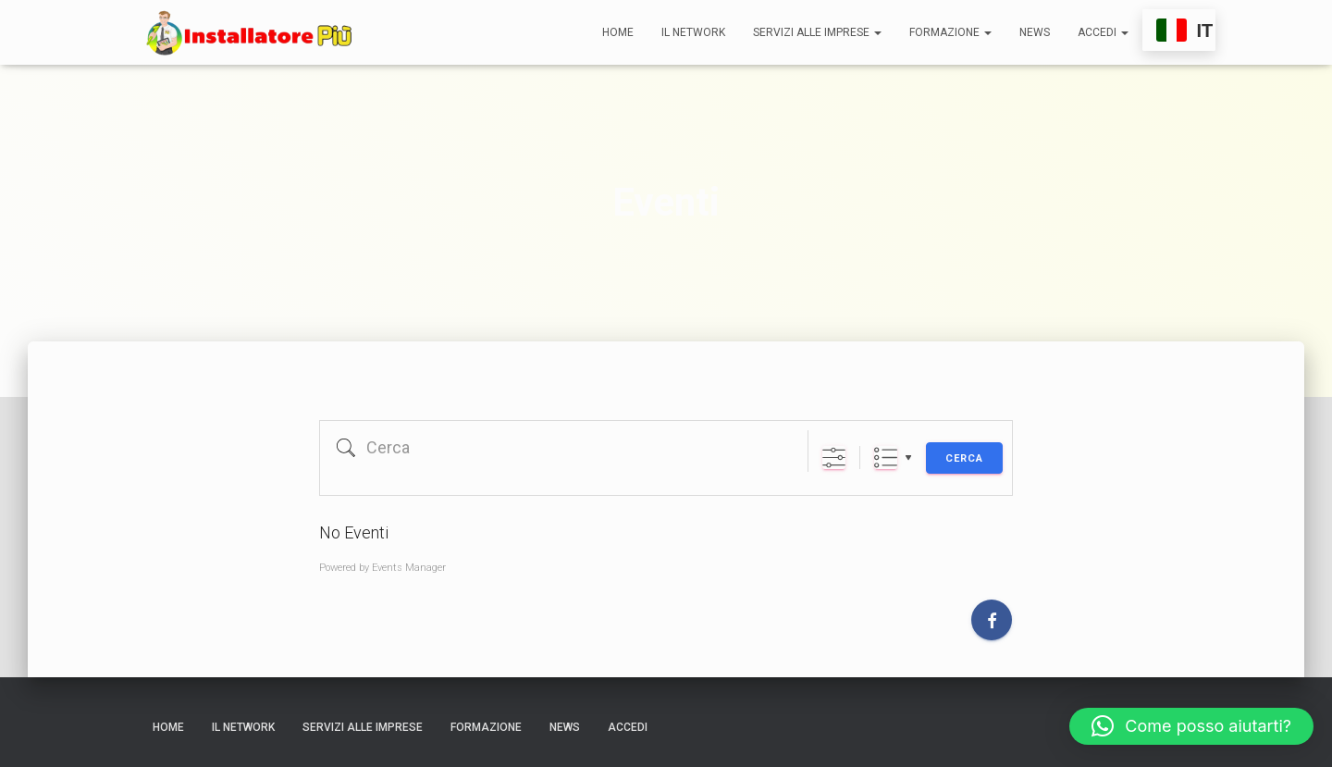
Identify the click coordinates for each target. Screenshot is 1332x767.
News (1034, 32)
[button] (1191, 726)
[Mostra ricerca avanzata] (833, 457)
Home (618, 32)
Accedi (1103, 32)
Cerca (964, 458)
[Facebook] (991, 620)
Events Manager (409, 568)
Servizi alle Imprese (817, 32)
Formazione (950, 32)
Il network (693, 32)
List (885, 457)
